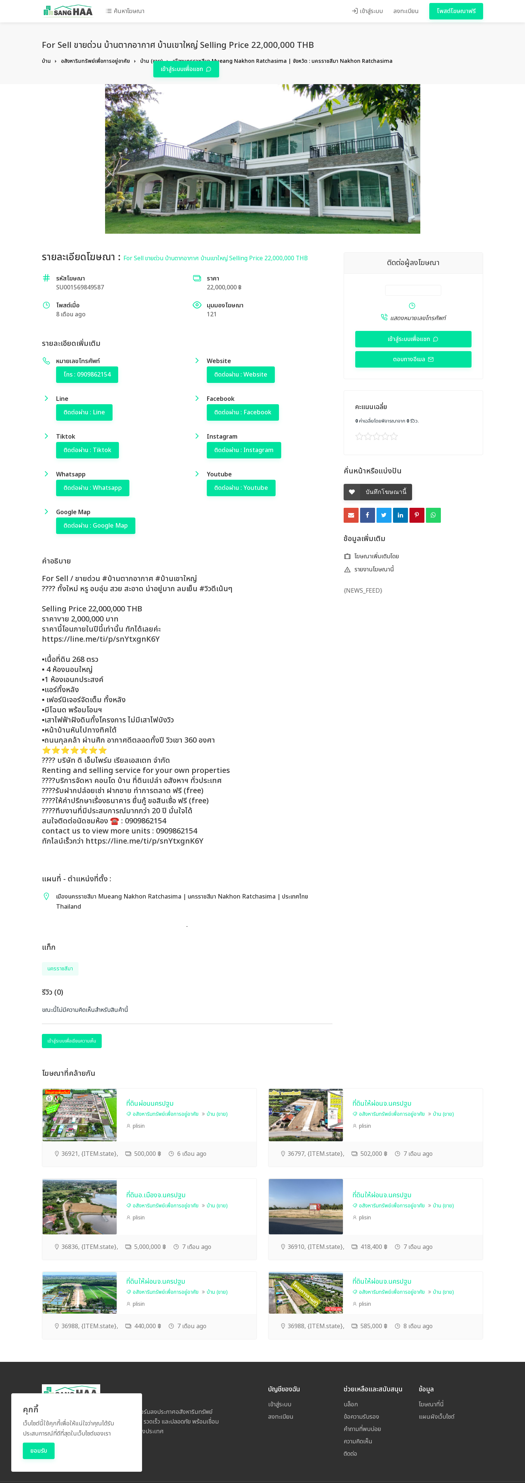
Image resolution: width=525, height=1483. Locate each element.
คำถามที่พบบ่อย (362, 1429)
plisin (135, 1126)
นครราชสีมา (60, 968)
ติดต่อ (350, 1453)
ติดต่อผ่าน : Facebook (242, 412)
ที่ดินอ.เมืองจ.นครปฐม (155, 1195)
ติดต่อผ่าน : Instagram (244, 450)
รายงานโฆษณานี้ (369, 569)
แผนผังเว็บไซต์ (436, 1416)
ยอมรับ (38, 1450)
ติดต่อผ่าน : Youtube (241, 487)
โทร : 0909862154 (87, 374)
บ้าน (46, 61)
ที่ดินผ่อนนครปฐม (150, 1104)
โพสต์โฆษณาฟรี (456, 11)
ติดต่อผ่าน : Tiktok (87, 450)
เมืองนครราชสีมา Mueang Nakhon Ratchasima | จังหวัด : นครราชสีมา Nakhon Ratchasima (283, 61)
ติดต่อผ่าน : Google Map (96, 525)
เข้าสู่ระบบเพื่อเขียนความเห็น (71, 1041)
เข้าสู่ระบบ (367, 11)
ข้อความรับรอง (361, 1416)
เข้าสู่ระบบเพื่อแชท (183, 69)
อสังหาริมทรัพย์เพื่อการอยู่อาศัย (95, 61)
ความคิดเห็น (358, 1441)
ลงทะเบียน (406, 11)
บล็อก (351, 1404)
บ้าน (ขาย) (151, 61)
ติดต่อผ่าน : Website (240, 374)
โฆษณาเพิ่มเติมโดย (371, 556)
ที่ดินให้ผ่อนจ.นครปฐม (381, 1104)
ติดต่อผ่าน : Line (84, 412)
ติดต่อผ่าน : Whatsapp (93, 487)
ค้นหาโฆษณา (124, 11)
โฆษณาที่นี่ (431, 1404)
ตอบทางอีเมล (410, 359)
